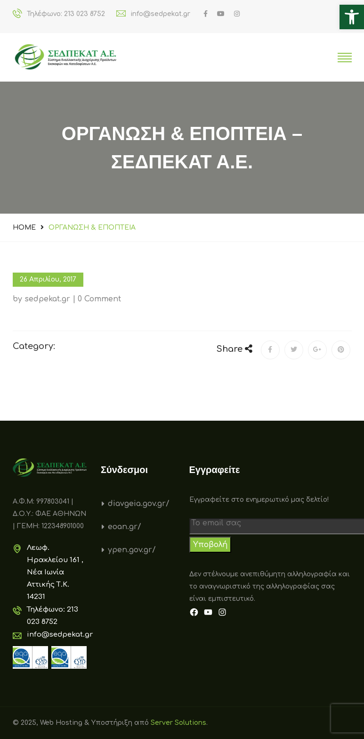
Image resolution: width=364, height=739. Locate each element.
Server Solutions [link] (178, 722)
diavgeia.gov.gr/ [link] (139, 503)
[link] (352, 17)
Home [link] (24, 227)
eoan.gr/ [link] (124, 527)
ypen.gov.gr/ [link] (132, 550)
